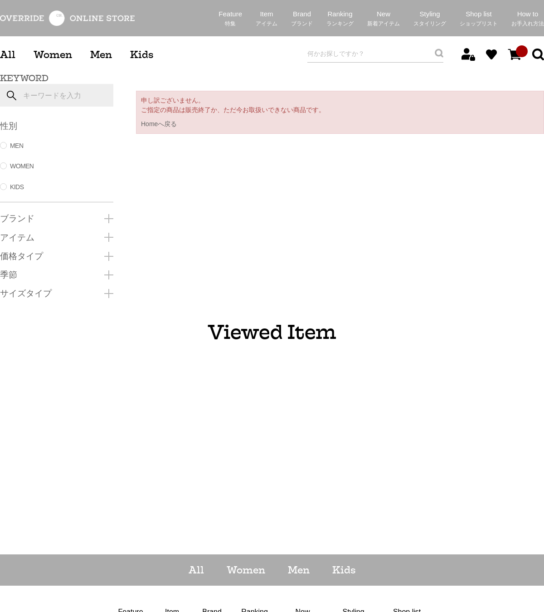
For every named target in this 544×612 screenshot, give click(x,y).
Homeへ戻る (159, 123)
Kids (141, 54)
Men (101, 54)
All (7, 54)
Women (53, 54)
